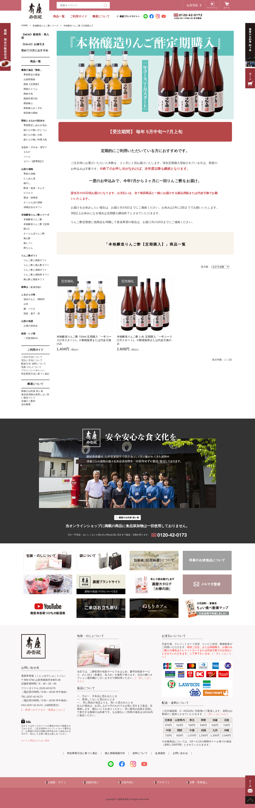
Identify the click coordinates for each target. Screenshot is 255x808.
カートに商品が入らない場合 (35, 741)
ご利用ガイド (78, 16)
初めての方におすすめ (34, 50)
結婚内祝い (92, 782)
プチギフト (163, 782)
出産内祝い (127, 782)
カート (226, 8)
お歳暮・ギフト (56, 782)
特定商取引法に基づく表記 (35, 373)
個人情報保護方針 (115, 753)
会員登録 (192, 5)
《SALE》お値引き (33, 44)
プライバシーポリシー (33, 370)
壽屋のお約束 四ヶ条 (32, 391)
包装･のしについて (31, 367)
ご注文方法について (31, 357)
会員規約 (160, 753)
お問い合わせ (180, 753)
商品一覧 (59, 16)
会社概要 (26, 404)
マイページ (212, 8)
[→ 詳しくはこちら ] (216, 714)
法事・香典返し (198, 782)
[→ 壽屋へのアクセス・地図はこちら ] (42, 709)
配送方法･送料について (33, 363)
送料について (140, 753)
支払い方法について (31, 360)
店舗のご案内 (28, 401)
